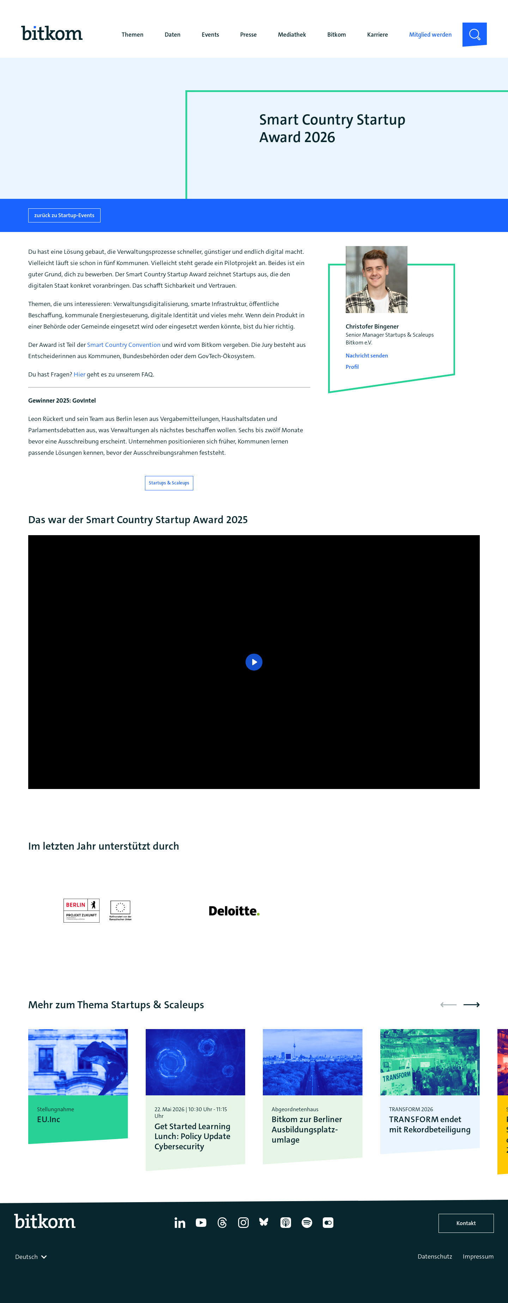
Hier (79, 374)
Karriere (377, 34)
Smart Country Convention (124, 345)
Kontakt (466, 1223)
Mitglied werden (430, 34)
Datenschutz (435, 1256)
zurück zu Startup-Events (64, 215)
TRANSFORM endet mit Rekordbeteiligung (430, 1124)
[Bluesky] (264, 1228)
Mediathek (292, 34)
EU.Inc (48, 1119)
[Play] (254, 662)
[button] (472, 1005)
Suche (470, 28)
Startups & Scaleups (169, 483)
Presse (248, 34)
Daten (173, 34)
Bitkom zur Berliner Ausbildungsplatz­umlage (307, 1129)
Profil (352, 367)
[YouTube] (201, 1228)
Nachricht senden (367, 355)
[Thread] (222, 1228)
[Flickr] (328, 1228)
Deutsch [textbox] (26, 1257)
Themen (133, 34)
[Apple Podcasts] (285, 1228)
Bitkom (336, 34)
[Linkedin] (180, 1228)
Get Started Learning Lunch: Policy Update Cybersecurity (192, 1136)
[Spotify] (307, 1228)
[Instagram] (243, 1228)
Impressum (478, 1256)
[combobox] (31, 1257)
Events (210, 34)
